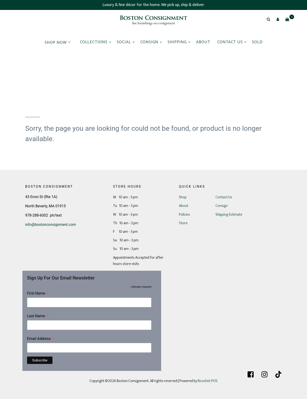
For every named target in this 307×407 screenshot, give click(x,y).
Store (183, 223)
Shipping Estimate (228, 214)
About (203, 42)
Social (124, 42)
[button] (277, 19)
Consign (149, 42)
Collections (93, 42)
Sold (257, 42)
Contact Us (230, 42)
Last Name (37, 316)
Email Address (40, 339)
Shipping (177, 42)
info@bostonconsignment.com (50, 224)
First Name (38, 294)
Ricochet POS (208, 381)
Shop (183, 197)
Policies (184, 214)
